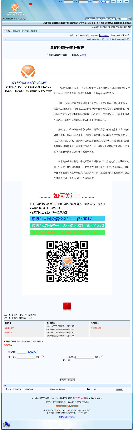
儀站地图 (70, 402)
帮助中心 (85, 402)
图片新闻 (111, 27)
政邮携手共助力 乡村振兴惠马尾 (24, 315)
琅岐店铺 (118, 23)
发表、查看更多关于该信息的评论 (19, 389)
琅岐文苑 (65, 23)
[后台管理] (86, 410)
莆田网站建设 (61, 413)
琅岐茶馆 (103, 27)
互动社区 (119, 27)
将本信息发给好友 (57, 389)
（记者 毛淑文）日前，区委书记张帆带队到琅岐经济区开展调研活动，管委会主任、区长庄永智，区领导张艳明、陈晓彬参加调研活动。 (92, 91)
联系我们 (77, 402)
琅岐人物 (82, 23)
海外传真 (100, 23)
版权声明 (56, 402)
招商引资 (91, 23)
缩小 (126, 35)
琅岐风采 (56, 23)
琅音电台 (109, 23)
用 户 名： (12, 357)
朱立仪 (83, 55)
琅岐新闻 (34, 31)
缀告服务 (63, 402)
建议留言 (127, 27)
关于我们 (49, 402)
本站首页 (95, 27)
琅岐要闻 (47, 23)
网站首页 (16, 31)
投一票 (67, 309)
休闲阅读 (127, 23)
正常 (122, 35)
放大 (119, 35)
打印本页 (91, 389)
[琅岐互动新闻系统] (67, 398)
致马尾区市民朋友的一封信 (22, 318)
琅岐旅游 (74, 23)
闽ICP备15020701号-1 (67, 417)
